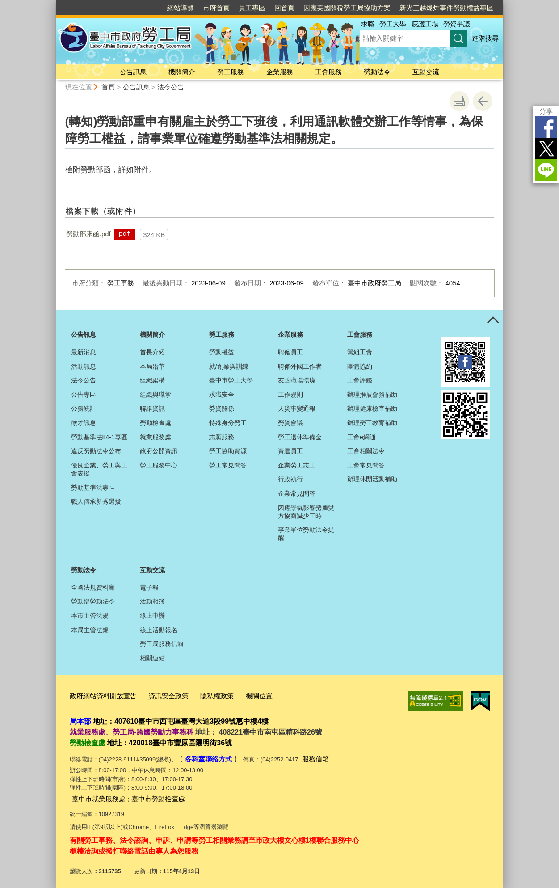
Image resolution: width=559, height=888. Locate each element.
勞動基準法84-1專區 (99, 437)
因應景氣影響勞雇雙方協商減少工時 (306, 511)
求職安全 (221, 394)
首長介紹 (152, 352)
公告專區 (83, 394)
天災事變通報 (296, 408)
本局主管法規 (90, 629)
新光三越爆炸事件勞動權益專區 (446, 8)
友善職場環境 (296, 380)
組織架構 (152, 380)
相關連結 (152, 658)
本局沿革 (152, 366)
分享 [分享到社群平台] (546, 111)
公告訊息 (133, 72)
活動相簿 (152, 601)
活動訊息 (83, 366)
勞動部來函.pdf (88, 234)
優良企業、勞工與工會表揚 (99, 469)
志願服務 (221, 437)
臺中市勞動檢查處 (147, 794)
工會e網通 (361, 437)
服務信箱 (307, 756)
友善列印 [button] (459, 101)
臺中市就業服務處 (95, 794)
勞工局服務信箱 (162, 643)
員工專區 (252, 8)
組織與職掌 (155, 394)
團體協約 (359, 366)
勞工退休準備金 (300, 437)
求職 (367, 24)
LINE (546, 170)
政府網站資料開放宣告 (99, 695)
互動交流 (425, 72)
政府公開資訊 (158, 451)
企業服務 (279, 72)
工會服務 (328, 72)
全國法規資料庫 (93, 587)
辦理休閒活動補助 (372, 479)
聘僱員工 (290, 352)
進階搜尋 (485, 38)
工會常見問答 (366, 465)
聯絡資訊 (152, 408)
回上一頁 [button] (482, 101)
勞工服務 (230, 72)
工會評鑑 (359, 380)
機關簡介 (181, 72)
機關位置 (238, 695)
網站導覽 (180, 8)
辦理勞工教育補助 (372, 422)
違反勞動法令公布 (96, 451)
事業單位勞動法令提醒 (306, 533)
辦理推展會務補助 (372, 394)
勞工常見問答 (228, 465)
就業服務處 (155, 437)
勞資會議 (290, 422)
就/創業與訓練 (228, 366)
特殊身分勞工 (228, 422)
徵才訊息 (83, 422)
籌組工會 (359, 352)
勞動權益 (221, 352)
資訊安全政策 (156, 695)
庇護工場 (425, 24)
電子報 (149, 587)
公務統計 (83, 408)
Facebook (546, 127)
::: (52, 4)
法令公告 (170, 87)
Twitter (546, 148)
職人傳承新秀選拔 (96, 501)
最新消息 (83, 352)
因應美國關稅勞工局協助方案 (347, 8)
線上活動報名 (158, 629)
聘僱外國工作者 (300, 366)
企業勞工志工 (296, 465)
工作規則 (290, 394)
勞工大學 (392, 24)
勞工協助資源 (228, 451)
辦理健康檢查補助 (372, 408)
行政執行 (290, 479)
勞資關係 (221, 408)
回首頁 (284, 8)
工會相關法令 (366, 451)
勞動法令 (377, 72)
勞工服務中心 (158, 465)
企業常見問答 (296, 493)
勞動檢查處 (155, 422)
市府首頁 (216, 8)
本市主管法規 (90, 615)
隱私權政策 (200, 695)
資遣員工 (290, 451)
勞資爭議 (456, 24)
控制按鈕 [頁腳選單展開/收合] (493, 320)
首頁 (108, 87)
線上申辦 (152, 615)
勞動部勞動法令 (93, 601)
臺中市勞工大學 (231, 380)
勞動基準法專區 (93, 487)
